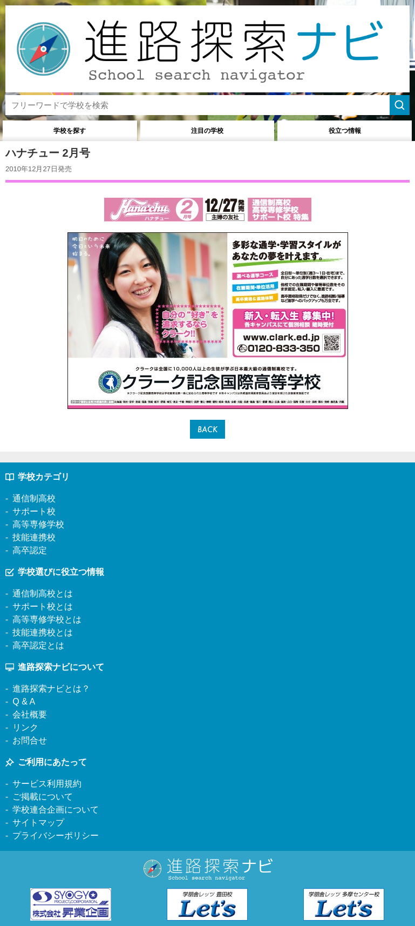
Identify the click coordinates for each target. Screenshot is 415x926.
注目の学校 (207, 131)
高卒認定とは (38, 645)
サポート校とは (42, 606)
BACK (207, 429)
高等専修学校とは (46, 619)
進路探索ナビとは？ (51, 688)
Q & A (23, 701)
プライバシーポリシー (55, 835)
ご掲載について (42, 796)
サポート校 (34, 511)
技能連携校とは (42, 632)
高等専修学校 (38, 524)
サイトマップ (38, 822)
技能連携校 (34, 537)
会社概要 (29, 714)
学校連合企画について (55, 809)
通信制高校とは (42, 593)
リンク (25, 727)
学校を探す (69, 131)
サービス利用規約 (46, 783)
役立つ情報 (345, 131)
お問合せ (29, 740)
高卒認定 (29, 550)
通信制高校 (34, 498)
